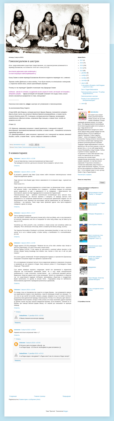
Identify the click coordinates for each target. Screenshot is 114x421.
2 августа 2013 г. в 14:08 (28, 172)
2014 (81, 68)
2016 (81, 63)
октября (84, 78)
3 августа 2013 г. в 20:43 (33, 342)
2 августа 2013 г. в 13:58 (28, 158)
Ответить (17, 166)
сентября (84, 80)
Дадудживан (92, 267)
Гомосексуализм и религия (29, 147)
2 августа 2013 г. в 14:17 (28, 213)
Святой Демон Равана (95, 224)
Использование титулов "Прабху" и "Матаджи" (95, 193)
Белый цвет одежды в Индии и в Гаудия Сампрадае (95, 258)
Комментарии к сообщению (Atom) (29, 399)
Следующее (13, 396)
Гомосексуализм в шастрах (89, 96)
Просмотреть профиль (85, 174)
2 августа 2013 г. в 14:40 (28, 289)
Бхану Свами (18, 147)
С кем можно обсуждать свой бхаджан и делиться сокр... (92, 86)
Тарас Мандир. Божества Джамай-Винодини (96, 278)
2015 (81, 65)
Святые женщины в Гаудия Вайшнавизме (96, 204)
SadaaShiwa (23, 315)
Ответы (18, 312)
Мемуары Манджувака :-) (96, 214)
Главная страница (39, 396)
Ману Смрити (41, 147)
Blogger (65, 411)
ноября (83, 75)
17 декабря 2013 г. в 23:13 (35, 353)
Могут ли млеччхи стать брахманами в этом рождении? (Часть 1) (95, 236)
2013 (81, 70)
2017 (81, 60)
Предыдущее (67, 396)
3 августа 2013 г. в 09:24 (28, 329)
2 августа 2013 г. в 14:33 (28, 243)
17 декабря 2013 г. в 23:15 (35, 315)
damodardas (94, 112)
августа (83, 83)
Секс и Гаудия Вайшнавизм (89, 89)
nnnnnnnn (17, 329)
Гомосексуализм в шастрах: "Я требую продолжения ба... (93, 92)
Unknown (17, 158)
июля (83, 103)
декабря (84, 73)
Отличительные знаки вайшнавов (95, 246)
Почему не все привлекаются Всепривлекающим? (90, 99)
